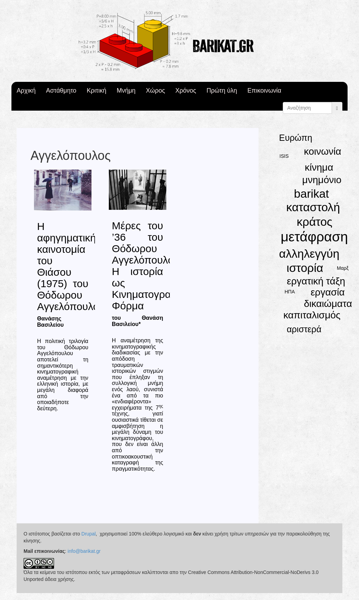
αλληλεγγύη (309, 253)
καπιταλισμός (312, 315)
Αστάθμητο (61, 90)
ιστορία (305, 268)
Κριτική (96, 90)
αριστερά (304, 329)
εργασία (327, 292)
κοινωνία (322, 151)
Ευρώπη (295, 138)
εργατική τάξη (316, 281)
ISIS (284, 156)
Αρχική (26, 90)
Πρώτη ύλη (222, 90)
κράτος (314, 221)
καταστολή (313, 207)
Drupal (88, 534)
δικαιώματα (328, 303)
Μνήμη (126, 90)
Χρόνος (185, 90)
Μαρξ (343, 268)
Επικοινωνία (264, 90)
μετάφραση (314, 236)
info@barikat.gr (84, 551)
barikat (311, 193)
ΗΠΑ (289, 291)
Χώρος (155, 90)
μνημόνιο (321, 179)
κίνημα (319, 167)
